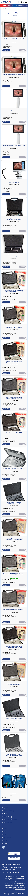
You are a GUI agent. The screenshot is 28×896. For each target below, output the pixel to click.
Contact (4, 841)
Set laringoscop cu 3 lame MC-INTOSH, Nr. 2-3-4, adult (14, 683)
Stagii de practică (7, 838)
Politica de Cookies (20, 889)
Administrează (20, 893)
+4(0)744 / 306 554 (14, 872)
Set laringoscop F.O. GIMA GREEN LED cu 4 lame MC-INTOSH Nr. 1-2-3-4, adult (14, 291)
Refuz (12, 893)
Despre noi (10, 5)
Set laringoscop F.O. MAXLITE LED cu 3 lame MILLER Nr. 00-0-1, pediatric (14, 647)
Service (4, 829)
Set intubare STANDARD (14, 789)
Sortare (14, 16)
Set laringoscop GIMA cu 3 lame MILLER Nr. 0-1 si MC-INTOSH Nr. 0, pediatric (14, 538)
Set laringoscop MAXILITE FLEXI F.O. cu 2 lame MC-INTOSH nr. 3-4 (14, 755)
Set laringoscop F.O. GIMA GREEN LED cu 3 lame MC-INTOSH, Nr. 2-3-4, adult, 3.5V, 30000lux (14, 574)
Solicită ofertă (6, 50)
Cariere (4, 835)
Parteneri (4, 832)
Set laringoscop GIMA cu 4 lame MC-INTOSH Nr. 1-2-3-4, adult (14, 503)
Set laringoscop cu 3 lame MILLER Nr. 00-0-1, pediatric (14, 255)
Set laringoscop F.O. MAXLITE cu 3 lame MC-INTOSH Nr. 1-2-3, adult (14, 362)
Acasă (4, 5)
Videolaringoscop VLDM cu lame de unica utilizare (14, 74)
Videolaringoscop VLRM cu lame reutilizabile (14, 38)
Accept (5, 893)
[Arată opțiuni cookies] (3, 847)
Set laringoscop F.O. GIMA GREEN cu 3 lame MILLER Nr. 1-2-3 (14, 433)
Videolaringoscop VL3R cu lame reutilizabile (14, 110)
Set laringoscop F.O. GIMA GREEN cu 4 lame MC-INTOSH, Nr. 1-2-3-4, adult (14, 719)
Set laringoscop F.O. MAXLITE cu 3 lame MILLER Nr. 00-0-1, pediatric (14, 326)
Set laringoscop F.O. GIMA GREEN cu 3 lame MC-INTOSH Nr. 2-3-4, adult (14, 398)
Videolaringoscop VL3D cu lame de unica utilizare (14, 145)
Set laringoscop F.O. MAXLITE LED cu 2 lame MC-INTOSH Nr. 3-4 (14, 218)
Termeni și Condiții (7, 817)
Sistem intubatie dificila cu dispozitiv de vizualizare (14, 181)
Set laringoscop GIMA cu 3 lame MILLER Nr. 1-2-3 (14, 609)
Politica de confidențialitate (9, 820)
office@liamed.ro (10, 869)
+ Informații (22, 50)
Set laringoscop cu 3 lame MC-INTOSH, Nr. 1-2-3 (14, 468)
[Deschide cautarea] (19, 2)
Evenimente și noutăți (19, 5)
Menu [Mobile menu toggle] (26, 1)
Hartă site (5, 814)
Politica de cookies (7, 823)
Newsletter (5, 844)
